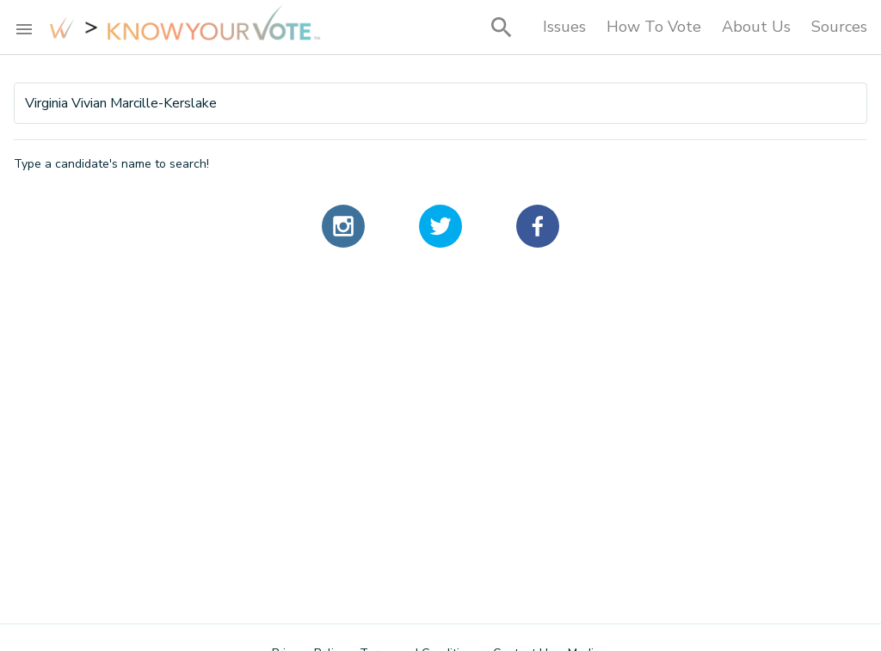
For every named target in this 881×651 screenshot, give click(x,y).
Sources (839, 26)
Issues (564, 26)
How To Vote (654, 26)
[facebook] (537, 226)
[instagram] (343, 226)
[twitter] (440, 226)
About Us (756, 26)
